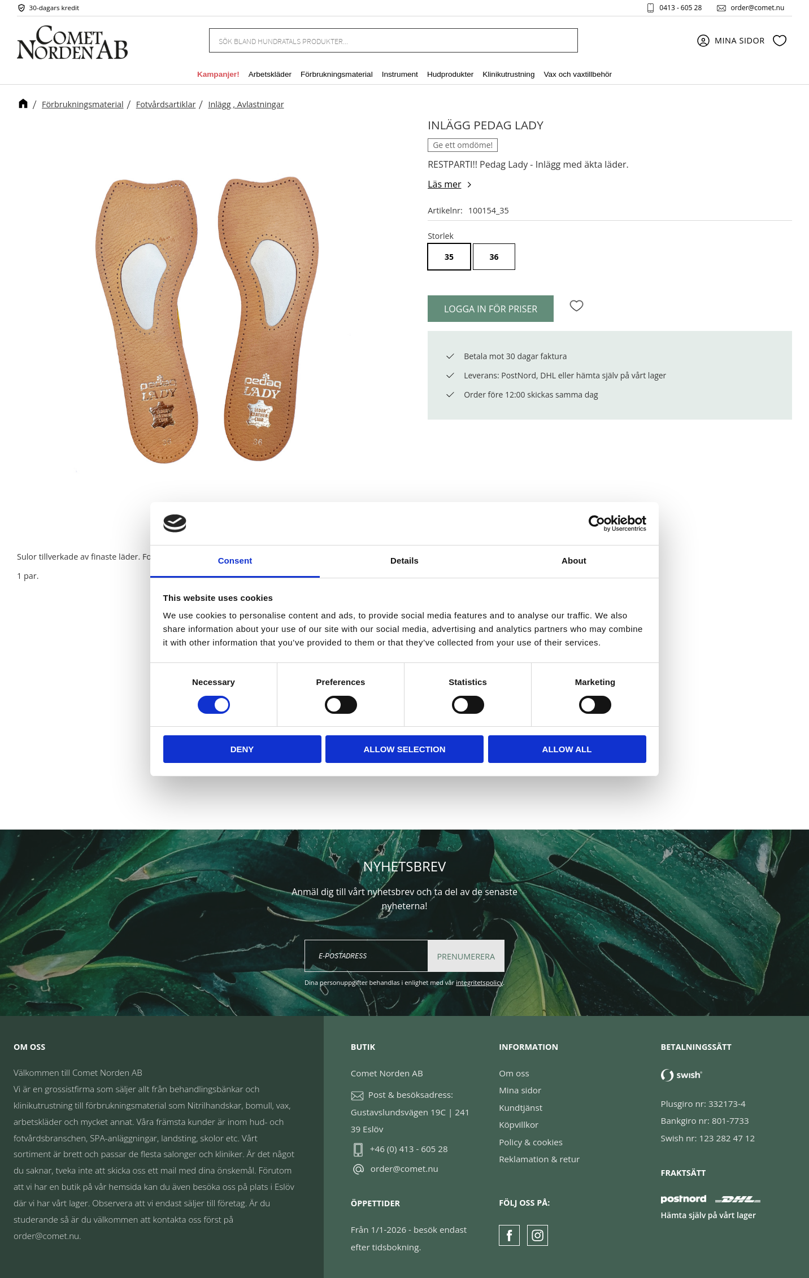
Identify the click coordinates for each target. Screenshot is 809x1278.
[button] (779, 41)
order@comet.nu (756, 7)
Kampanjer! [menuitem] (218, 75)
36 (494, 256)
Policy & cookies (531, 1142)
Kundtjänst (520, 1107)
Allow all (567, 749)
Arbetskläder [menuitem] (270, 75)
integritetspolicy (479, 982)
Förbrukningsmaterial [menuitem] (337, 75)
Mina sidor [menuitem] (740, 41)
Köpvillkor (518, 1124)
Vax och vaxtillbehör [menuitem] (577, 75)
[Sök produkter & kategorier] (380, 41)
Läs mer (444, 184)
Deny (242, 749)
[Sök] (563, 41)
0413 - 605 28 (679, 7)
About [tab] (574, 560)
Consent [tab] (235, 560)
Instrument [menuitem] (400, 75)
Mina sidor (520, 1090)
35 (449, 256)
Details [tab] (404, 560)
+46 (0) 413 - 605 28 (409, 1148)
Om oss (514, 1073)
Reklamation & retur (539, 1158)
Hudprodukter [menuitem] (450, 75)
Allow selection (405, 749)
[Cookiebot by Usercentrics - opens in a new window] (596, 523)
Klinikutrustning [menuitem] (508, 75)
